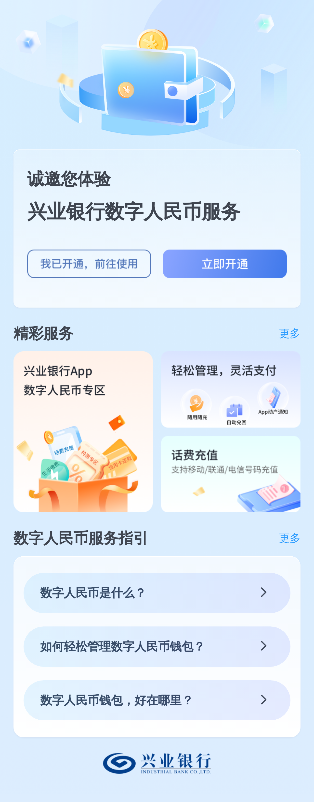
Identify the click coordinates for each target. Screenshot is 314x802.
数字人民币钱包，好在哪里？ (116, 700)
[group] (83, 431)
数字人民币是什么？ (93, 592)
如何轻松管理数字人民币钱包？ (122, 646)
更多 (290, 333)
